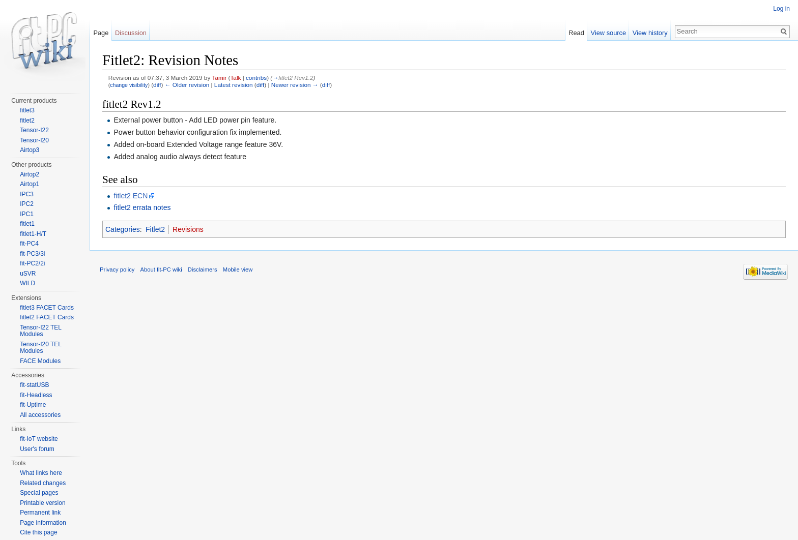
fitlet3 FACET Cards (47, 307)
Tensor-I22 (34, 130)
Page (100, 33)
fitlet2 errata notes (141, 207)
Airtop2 (29, 174)
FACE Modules (40, 361)
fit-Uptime (33, 404)
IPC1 (27, 214)
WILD (27, 283)
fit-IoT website (39, 438)
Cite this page (38, 532)
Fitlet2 (155, 229)
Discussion (131, 33)
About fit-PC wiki (161, 269)
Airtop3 (29, 150)
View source (608, 33)
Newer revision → (295, 84)
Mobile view (237, 269)
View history (650, 33)
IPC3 (27, 194)
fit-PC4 (29, 243)
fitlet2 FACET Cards (47, 317)
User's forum (37, 449)
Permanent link (40, 512)
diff (157, 84)
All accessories (40, 414)
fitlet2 (27, 120)
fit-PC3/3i (32, 253)
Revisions (188, 229)
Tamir (219, 77)
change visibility (129, 85)
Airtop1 (29, 184)
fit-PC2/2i (32, 263)
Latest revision (233, 84)
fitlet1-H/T (33, 233)
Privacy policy (117, 269)
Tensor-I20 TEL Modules (40, 348)
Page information (43, 522)
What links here (41, 472)
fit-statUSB (34, 384)
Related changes (43, 483)
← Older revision (187, 84)
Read (576, 33)
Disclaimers (202, 269)
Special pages (39, 492)
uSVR (28, 273)
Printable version (42, 502)
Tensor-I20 (34, 140)
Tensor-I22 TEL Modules (40, 331)
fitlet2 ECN (130, 196)
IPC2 (27, 203)
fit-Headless (36, 395)
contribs (256, 77)
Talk (235, 77)
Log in (781, 8)
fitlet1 (27, 223)
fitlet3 (27, 110)
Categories (122, 229)
